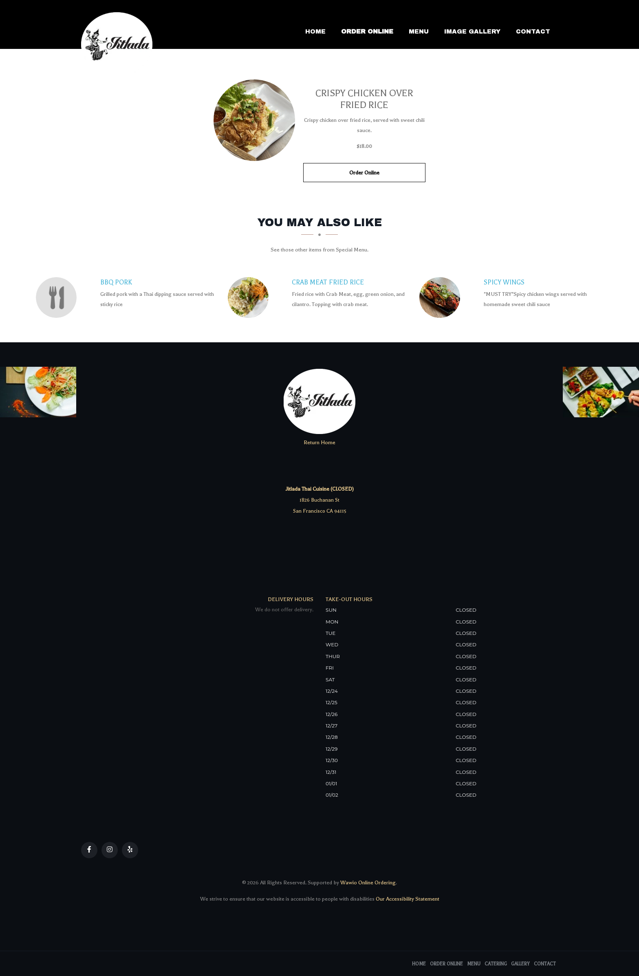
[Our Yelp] (130, 850)
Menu (419, 31)
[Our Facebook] (89, 850)
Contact (533, 31)
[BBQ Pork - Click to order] (58, 297)
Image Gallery (472, 31)
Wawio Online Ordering (368, 882)
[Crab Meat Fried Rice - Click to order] (250, 297)
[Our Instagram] (109, 850)
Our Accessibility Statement (407, 899)
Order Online (367, 31)
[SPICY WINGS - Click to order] (441, 297)
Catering (496, 964)
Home (315, 31)
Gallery (520, 964)
